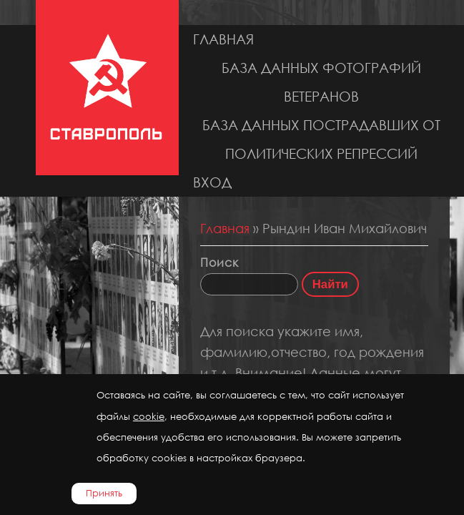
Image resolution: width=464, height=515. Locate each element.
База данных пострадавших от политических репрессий (321, 139)
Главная (223, 39)
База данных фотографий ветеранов (321, 81)
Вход (212, 182)
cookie (148, 417)
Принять (104, 493)
